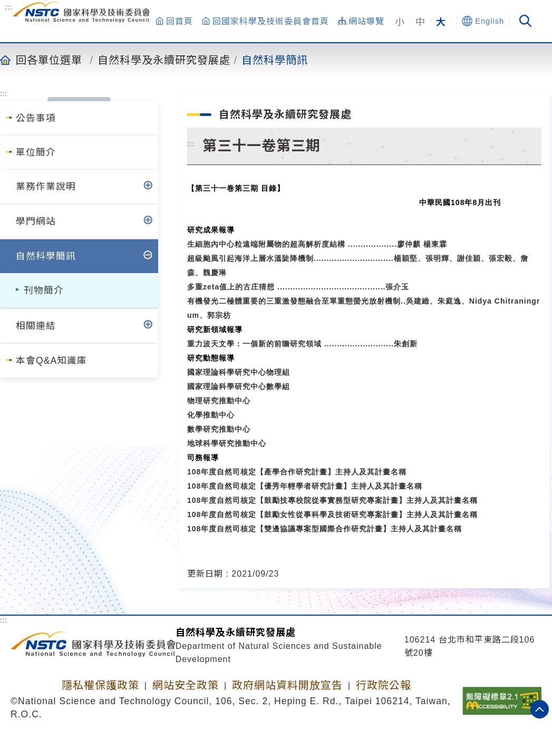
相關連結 (36, 325)
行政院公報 (383, 685)
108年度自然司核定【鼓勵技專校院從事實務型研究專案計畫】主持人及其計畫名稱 (332, 500)
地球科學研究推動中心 (226, 443)
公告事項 (36, 118)
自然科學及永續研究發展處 (164, 59)
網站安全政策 (185, 685)
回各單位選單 (49, 59)
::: (9, 7)
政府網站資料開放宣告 (287, 685)
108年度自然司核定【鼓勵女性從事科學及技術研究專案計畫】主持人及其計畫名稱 (332, 514)
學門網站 (36, 221)
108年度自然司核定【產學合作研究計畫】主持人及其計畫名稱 (296, 472)
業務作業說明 (46, 186)
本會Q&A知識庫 (51, 360)
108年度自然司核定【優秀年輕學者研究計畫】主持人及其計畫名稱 (304, 486)
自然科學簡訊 (274, 59)
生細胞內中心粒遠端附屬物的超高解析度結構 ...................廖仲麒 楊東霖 (317, 244)
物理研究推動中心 (218, 400)
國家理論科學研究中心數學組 (238, 386)
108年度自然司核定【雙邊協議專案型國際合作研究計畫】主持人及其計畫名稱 (324, 528)
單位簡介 (36, 152)
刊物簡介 (44, 290)
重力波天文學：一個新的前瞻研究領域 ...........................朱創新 (302, 343)
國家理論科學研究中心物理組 (238, 372)
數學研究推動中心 (218, 429)
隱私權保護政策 (100, 685)
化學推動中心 (211, 415)
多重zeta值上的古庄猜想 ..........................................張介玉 (298, 287)
